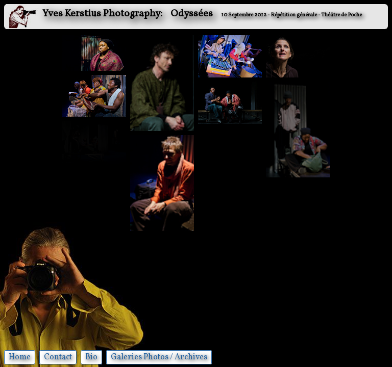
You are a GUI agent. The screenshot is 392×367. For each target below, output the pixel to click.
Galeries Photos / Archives (159, 357)
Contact (58, 357)
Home (20, 357)
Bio (91, 357)
